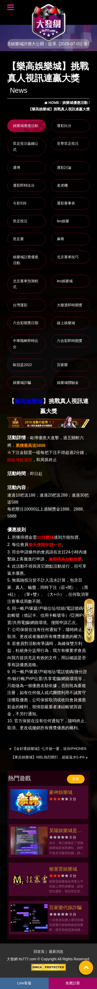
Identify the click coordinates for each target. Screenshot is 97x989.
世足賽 (18, 239)
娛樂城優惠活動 (25, 126)
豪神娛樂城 (60, 792)
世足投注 (20, 221)
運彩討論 (64, 167)
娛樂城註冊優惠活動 (25, 260)
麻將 (60, 239)
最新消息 (56, 951)
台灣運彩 (20, 305)
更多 (75, 779)
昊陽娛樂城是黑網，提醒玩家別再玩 (65, 831)
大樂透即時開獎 (69, 305)
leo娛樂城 (65, 281)
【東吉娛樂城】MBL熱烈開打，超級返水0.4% (49, 757)
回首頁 (39, 951)
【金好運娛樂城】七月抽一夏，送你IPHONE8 (47, 749)
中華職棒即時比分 (25, 344)
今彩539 (19, 203)
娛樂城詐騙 (22, 383)
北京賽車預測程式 (25, 284)
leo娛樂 (63, 221)
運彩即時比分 (24, 185)
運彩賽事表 (66, 203)
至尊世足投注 (68, 143)
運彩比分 (64, 126)
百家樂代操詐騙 (65, 907)
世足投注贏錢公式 (25, 146)
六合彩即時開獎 (69, 341)
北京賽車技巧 (68, 257)
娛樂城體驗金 (68, 383)
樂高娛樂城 (28, 401)
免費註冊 (72, 983)
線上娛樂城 (66, 323)
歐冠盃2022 (22, 365)
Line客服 (24, 983)
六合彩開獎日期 (25, 323)
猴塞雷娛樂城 (63, 869)
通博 (16, 167)
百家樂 (62, 365)
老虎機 (62, 185)
